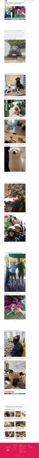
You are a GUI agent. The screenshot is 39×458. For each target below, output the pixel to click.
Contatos (15, 447)
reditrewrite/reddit (5, 96)
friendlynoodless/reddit (6, 143)
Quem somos (15, 446)
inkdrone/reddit (5, 117)
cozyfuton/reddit (5, 389)
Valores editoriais (22, 449)
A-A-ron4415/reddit (6, 212)
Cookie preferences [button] (30, 447)
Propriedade (21, 450)
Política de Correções (22, 448)
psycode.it (15, 448)
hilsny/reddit (5, 357)
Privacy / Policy (30, 446)
